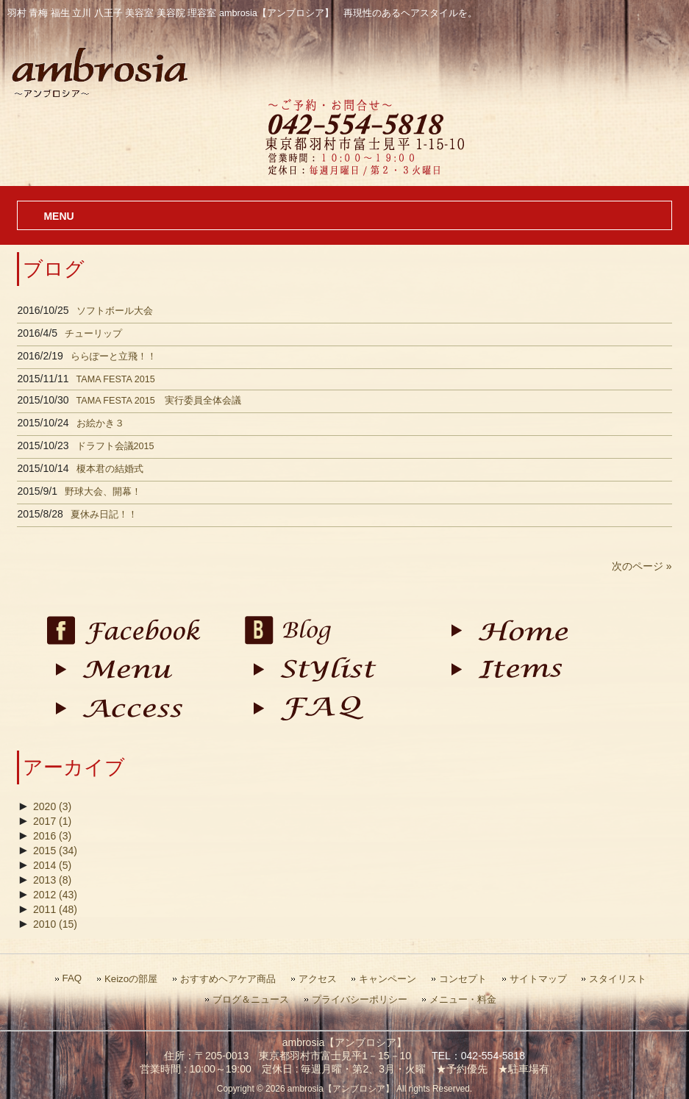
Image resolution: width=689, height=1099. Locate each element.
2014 (52, 865)
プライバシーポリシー (359, 999)
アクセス (318, 978)
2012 (55, 895)
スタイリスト (617, 978)
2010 (55, 924)
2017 (52, 821)
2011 (55, 909)
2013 (52, 880)
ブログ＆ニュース (251, 999)
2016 (52, 836)
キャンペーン (387, 978)
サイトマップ (538, 978)
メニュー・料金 (462, 999)
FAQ (72, 978)
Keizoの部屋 (130, 978)
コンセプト (463, 978)
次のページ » (642, 566)
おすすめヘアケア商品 (228, 978)
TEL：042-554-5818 (478, 1056)
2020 (52, 806)
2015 (55, 850)
